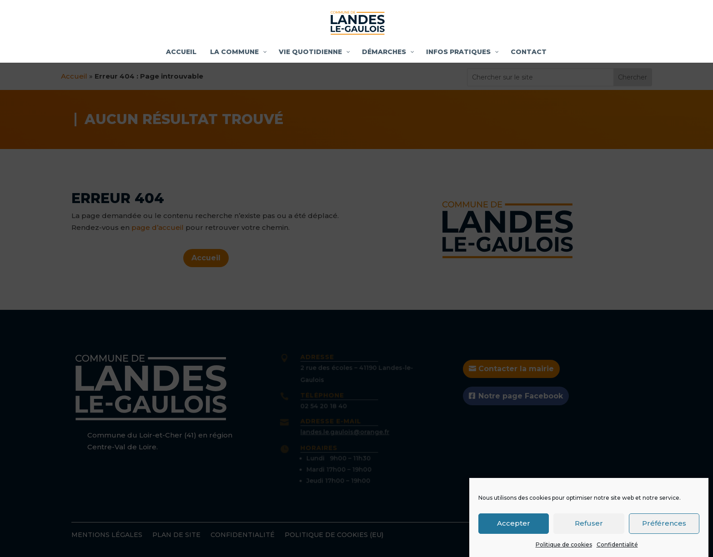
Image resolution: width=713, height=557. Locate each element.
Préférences (664, 526)
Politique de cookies (564, 548)
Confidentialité (617, 548)
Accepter (513, 526)
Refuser (589, 526)
